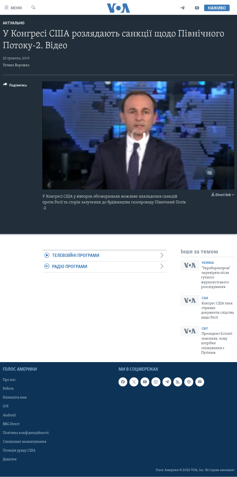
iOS (6, 406)
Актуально (14, 23)
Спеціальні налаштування (24, 442)
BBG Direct (11, 424)
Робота (8, 389)
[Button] (15, 86)
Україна (208, 263)
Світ (205, 329)
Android (9, 415)
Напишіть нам (15, 398)
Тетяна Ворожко (16, 65)
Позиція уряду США (19, 450)
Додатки (10, 459)
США (205, 298)
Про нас (9, 380)
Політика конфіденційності (26, 433)
